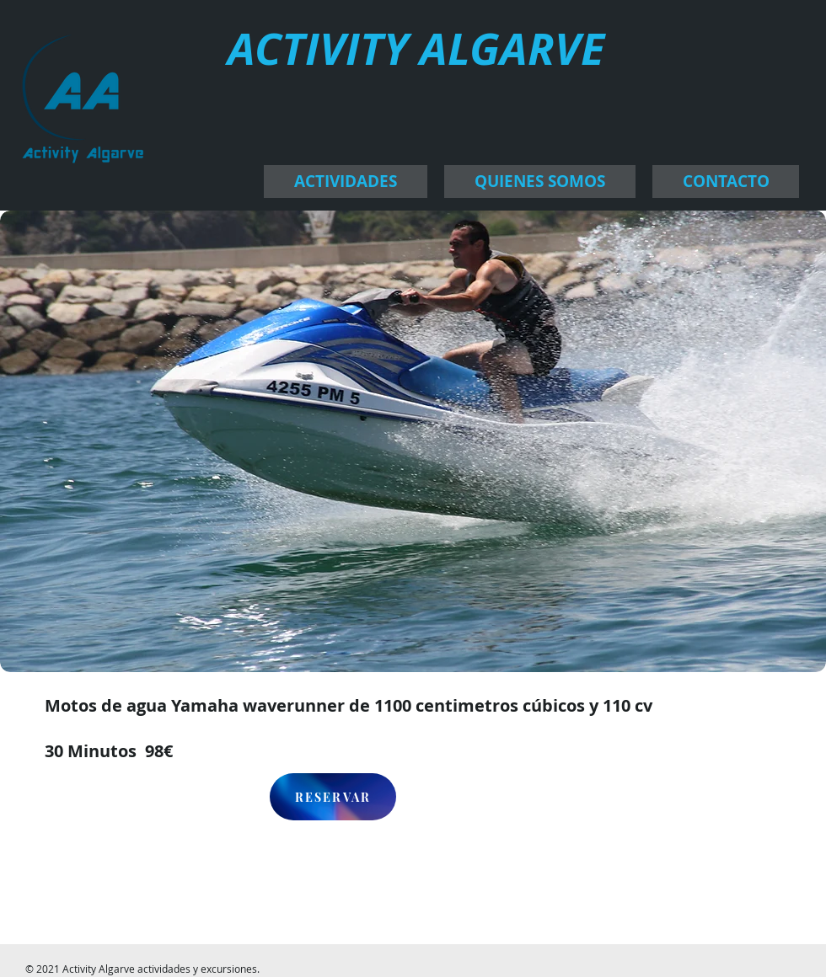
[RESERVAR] (333, 796)
